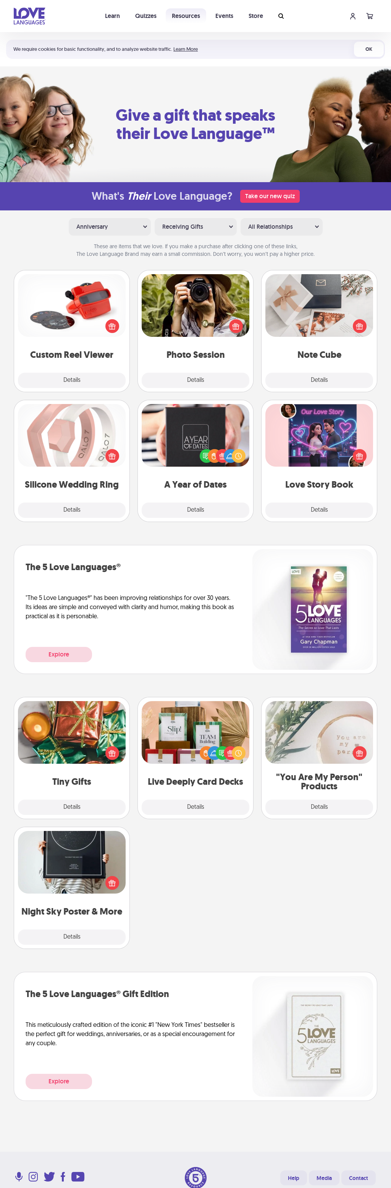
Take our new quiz (270, 196)
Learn (112, 16)
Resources (186, 16)
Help (293, 1178)
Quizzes (146, 16)
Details (72, 380)
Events (224, 16)
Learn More (185, 49)
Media (324, 1178)
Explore (58, 654)
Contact (358, 1178)
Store (256, 16)
